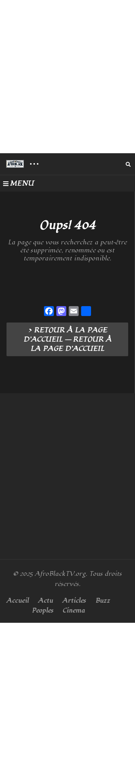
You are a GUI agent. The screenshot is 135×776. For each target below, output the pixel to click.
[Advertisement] (67, 76)
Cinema (74, 610)
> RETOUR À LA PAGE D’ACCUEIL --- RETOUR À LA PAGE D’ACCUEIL (67, 339)
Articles (74, 601)
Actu (45, 601)
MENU (18, 183)
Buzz (102, 601)
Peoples (42, 610)
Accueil (17, 601)
